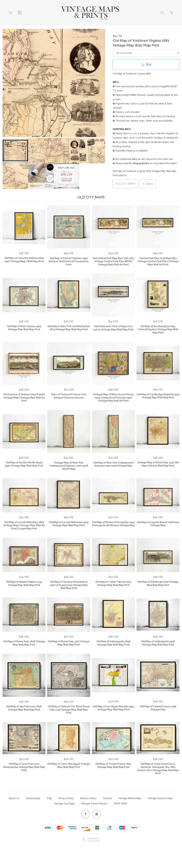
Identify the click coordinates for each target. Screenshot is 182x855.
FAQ (49, 798)
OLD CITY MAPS (125, 183)
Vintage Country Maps (160, 798)
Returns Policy (88, 798)
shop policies (141, 163)
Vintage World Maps (129, 798)
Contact (107, 798)
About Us (14, 798)
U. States (147, 183)
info (134, 159)
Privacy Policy (66, 798)
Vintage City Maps (64, 803)
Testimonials (33, 798)
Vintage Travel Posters (94, 803)
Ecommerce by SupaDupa (94, 840)
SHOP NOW (120, 803)
